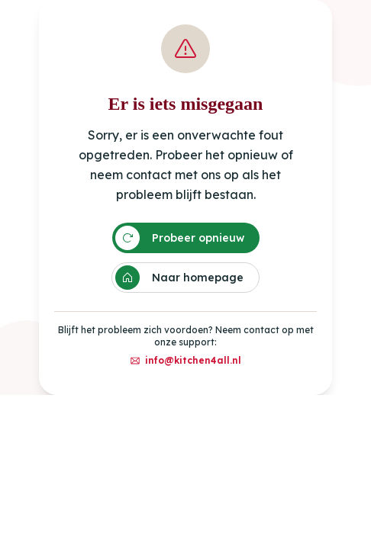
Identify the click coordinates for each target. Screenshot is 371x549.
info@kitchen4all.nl (185, 360)
